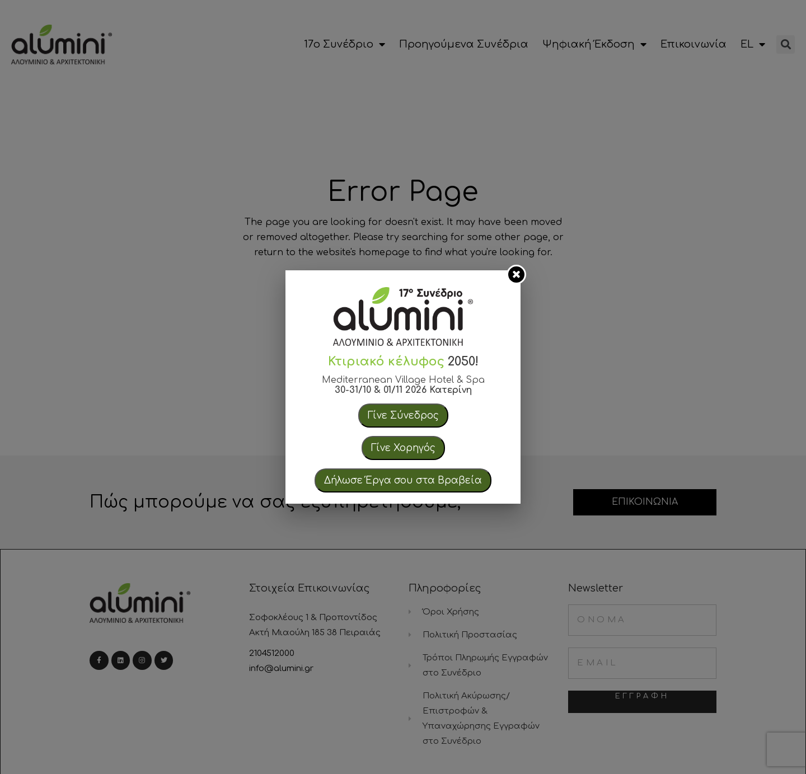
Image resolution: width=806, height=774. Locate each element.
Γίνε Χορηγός (403, 448)
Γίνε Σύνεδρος (403, 415)
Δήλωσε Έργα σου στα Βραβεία (403, 480)
